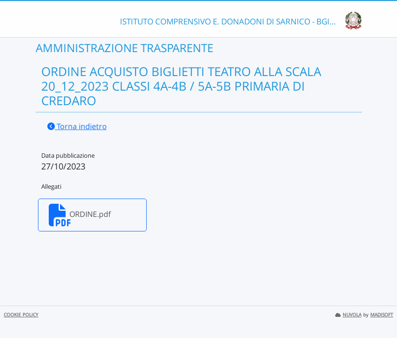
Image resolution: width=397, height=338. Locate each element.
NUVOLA (348, 315)
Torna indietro (77, 126)
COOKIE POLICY (21, 315)
